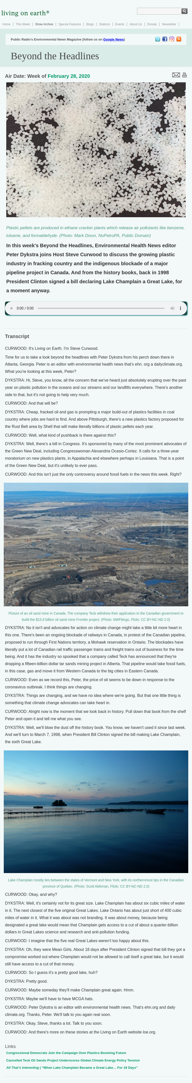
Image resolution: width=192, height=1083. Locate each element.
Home (6, 24)
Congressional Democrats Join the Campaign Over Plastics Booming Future (66, 1053)
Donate (152, 24)
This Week (23, 24)
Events (119, 24)
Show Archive (44, 24)
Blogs (90, 24)
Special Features (69, 24)
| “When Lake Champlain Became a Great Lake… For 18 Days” (72, 1067)
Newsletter (169, 24)
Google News (113, 39)
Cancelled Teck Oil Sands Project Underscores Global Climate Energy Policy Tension (73, 1060)
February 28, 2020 (69, 76)
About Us (136, 24)
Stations (104, 24)
